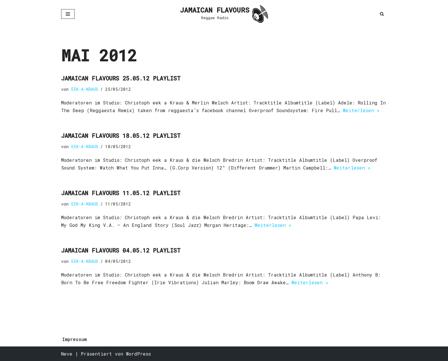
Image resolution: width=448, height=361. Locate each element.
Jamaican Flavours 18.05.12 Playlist (121, 135)
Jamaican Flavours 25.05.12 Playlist (121, 78)
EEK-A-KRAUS (84, 89)
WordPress (138, 354)
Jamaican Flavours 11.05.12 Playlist (121, 193)
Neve (66, 354)
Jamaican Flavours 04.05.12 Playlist (121, 250)
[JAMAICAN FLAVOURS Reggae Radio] (224, 14)
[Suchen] (382, 14)
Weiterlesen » (361, 110)
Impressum (74, 339)
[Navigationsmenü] (68, 14)
